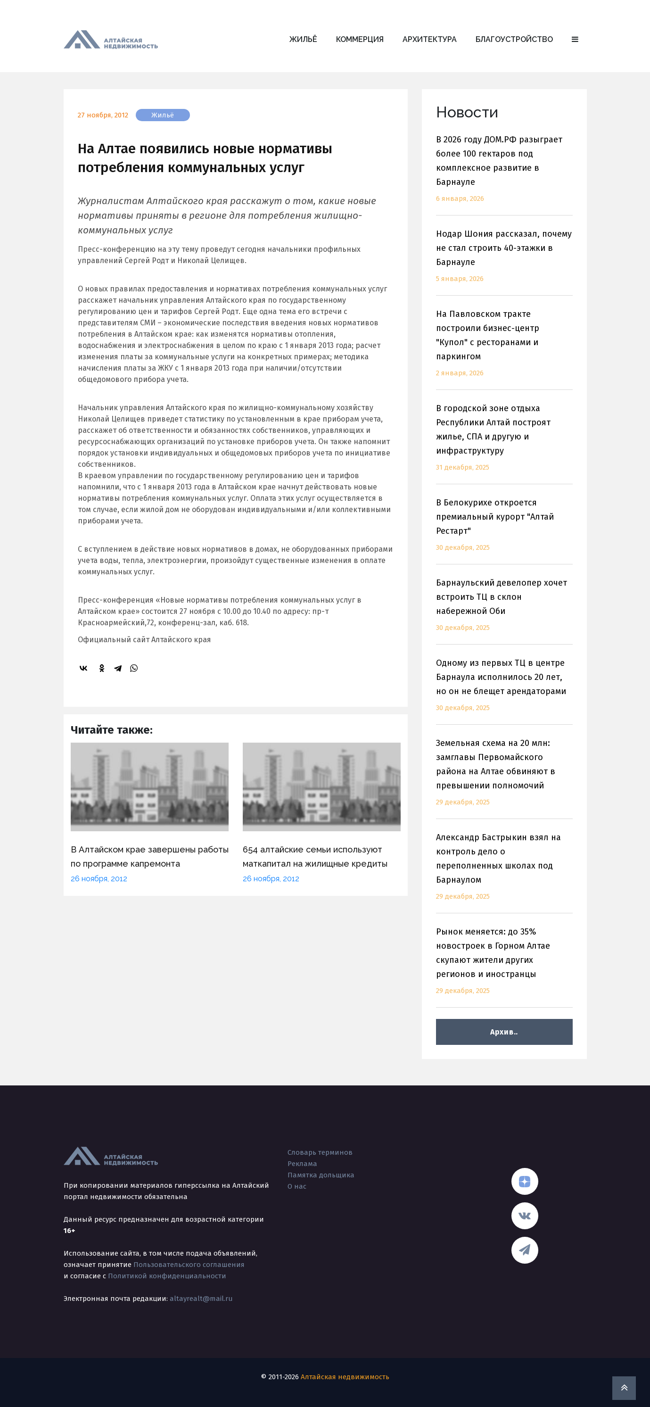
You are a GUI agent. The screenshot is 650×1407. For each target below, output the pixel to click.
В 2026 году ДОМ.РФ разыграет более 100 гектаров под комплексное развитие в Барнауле (504, 174)
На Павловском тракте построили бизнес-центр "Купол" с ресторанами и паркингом (504, 349)
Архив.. (504, 1031)
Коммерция (360, 39)
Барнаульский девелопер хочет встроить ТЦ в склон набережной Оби (504, 611)
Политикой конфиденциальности (167, 1276)
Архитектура (430, 39)
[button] (575, 39)
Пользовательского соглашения (189, 1264)
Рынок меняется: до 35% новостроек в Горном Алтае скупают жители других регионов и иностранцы (504, 967)
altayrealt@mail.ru (201, 1298)
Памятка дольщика (321, 1175)
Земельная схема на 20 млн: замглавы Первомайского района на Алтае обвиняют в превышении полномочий (504, 778)
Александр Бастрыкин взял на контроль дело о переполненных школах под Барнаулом (504, 872)
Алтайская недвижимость (345, 1377)
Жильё (303, 39)
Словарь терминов (320, 1152)
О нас (297, 1186)
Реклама (302, 1163)
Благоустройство (514, 39)
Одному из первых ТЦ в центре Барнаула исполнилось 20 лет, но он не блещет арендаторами (504, 691)
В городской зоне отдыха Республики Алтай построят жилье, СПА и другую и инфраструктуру (504, 443)
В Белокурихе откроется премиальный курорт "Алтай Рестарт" (504, 530)
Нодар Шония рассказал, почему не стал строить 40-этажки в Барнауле (504, 262)
